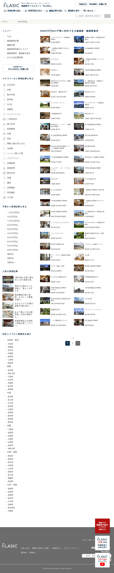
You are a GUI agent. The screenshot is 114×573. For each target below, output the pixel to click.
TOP (9, 37)
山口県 (10, 468)
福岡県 (10, 489)
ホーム (5, 22)
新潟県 (10, 397)
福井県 (10, 406)
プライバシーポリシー (71, 548)
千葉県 (10, 376)
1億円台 (10, 254)
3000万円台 (12, 229)
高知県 (10, 481)
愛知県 (10, 422)
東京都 (10, 370)
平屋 (6, 134)
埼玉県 (10, 380)
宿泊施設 (8, 192)
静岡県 (10, 419)
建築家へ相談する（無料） (41, 548)
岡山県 (10, 462)
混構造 (7, 109)
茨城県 (10, 383)
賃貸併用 (8, 168)
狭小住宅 (8, 124)
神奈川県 (11, 373)
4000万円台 (12, 233)
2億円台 (10, 258)
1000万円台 (12, 217)
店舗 (6, 178)
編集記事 (11, 45)
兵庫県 (10, 442)
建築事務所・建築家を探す (19, 53)
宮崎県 (10, 504)
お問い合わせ (25, 548)
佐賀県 (10, 492)
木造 (6, 90)
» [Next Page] (77, 343)
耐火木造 (8, 95)
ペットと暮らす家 (12, 153)
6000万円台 (12, 242)
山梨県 (10, 409)
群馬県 (10, 389)
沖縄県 (10, 511)
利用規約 (32, 553)
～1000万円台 (13, 212)
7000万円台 (12, 246)
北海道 (10, 344)
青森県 (10, 347)
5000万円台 (12, 237)
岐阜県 (10, 416)
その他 (7, 197)
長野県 (10, 412)
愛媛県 (10, 478)
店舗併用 (8, 163)
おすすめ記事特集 (15, 57)
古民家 (7, 148)
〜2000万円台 (13, 221)
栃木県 (10, 386)
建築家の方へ (56, 548)
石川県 (10, 403)
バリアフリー (10, 158)
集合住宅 (8, 173)
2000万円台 (12, 225)
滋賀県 (10, 432)
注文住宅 (8, 85)
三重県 (10, 429)
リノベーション (11, 114)
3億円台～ (11, 262)
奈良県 (10, 445)
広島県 (10, 465)
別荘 (6, 139)
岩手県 (10, 350)
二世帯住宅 (9, 119)
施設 (6, 183)
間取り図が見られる (13, 144)
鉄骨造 (7, 100)
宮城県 (10, 353)
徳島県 (10, 472)
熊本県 (10, 498)
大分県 (10, 501)
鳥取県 (10, 456)
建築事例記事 (13, 41)
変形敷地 (8, 129)
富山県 (10, 400)
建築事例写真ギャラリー (18, 49)
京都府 (10, 436)
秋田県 (10, 356)
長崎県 (10, 495)
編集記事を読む (54, 11)
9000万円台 (12, 250)
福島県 (10, 363)
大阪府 (10, 439)
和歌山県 (11, 448)
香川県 (10, 475)
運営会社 (24, 553)
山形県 (10, 360)
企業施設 (8, 188)
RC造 (7, 104)
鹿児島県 (11, 508)
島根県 (10, 459)
